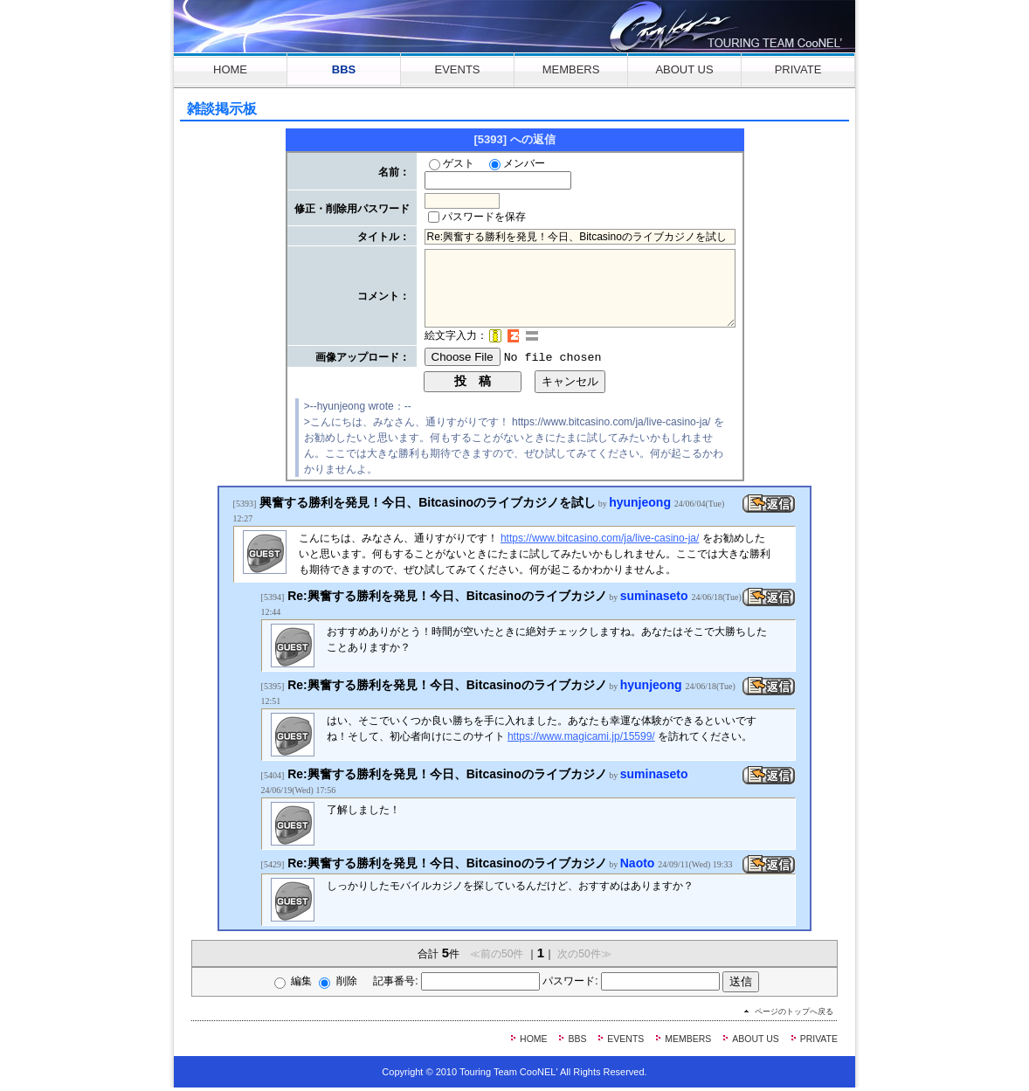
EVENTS (457, 69)
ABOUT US (684, 69)
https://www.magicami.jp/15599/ (581, 739)
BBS (344, 69)
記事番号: (440, 984)
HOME (230, 69)
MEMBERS (571, 69)
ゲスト (451, 163)
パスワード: (649, 984)
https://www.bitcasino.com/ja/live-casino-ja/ (600, 541)
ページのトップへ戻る (794, 1015)
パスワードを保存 (477, 219)
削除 (305, 984)
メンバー (517, 163)
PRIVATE (798, 69)
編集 (260, 984)
